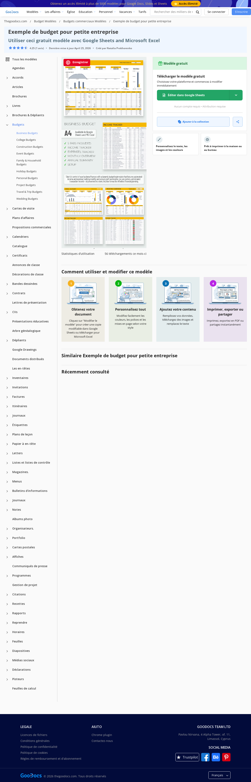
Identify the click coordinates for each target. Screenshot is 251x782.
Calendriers (20, 237)
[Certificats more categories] (7, 256)
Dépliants (19, 340)
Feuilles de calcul (24, 688)
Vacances (125, 12)
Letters (17, 453)
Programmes (21, 575)
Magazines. (20, 472)
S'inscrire (241, 12)
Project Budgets (26, 185)
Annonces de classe (26, 265)
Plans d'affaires (23, 218)
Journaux (18, 415)
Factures (18, 397)
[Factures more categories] (7, 397)
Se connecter (216, 12)
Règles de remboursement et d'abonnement (50, 759)
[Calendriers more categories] (7, 237)
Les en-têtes (21, 368)
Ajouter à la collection (193, 121)
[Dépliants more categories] (7, 341)
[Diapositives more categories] (7, 651)
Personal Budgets (27, 178)
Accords (17, 77)
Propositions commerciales (31, 227)
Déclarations (21, 670)
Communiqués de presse (29, 566)
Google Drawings (24, 350)
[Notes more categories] (7, 510)
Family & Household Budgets (28, 162)
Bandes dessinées (24, 284)
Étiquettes (19, 425)
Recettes (18, 604)
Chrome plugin (102, 735)
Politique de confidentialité (38, 747)
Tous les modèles (21, 59)
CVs (14, 312)
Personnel (106, 12)
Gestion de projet (24, 585)
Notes (16, 510)
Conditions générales (35, 741)
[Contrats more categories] (7, 294)
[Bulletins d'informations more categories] (7, 491)
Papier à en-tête (24, 444)
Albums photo (22, 519)
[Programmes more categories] (7, 576)
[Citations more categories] (7, 595)
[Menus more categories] (7, 482)
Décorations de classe (27, 274)
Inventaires (20, 378)
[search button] (198, 11)
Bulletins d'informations (29, 491)
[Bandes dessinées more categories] (7, 284)
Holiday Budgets (26, 171)
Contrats (18, 293)
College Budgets (26, 140)
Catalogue (19, 246)
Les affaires (52, 12)
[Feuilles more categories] (7, 642)
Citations (19, 594)
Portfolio (18, 538)
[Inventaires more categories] (7, 378)
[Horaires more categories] (7, 632)
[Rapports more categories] (7, 614)
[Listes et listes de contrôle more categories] (7, 463)
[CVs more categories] (7, 312)
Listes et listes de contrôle (31, 462)
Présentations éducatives (30, 321)
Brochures (19, 96)
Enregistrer (77, 62)
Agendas (18, 68)
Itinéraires (19, 406)
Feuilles (17, 641)
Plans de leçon (22, 434)
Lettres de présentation (29, 302)
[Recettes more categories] (7, 604)
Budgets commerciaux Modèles (85, 21)
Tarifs (142, 12)
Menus (17, 481)
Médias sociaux (23, 660)
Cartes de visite (23, 208)
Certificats (19, 255)
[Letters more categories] (7, 454)
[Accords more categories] (7, 78)
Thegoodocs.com (16, 21)
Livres (16, 106)
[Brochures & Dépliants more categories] (7, 116)
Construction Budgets (29, 147)
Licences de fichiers (33, 735)
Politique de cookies (34, 753)
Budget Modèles (45, 21)
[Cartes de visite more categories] (7, 209)
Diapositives (21, 651)
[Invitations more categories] (7, 388)
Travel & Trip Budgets (29, 192)
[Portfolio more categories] (7, 538)
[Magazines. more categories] (7, 472)
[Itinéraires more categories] (7, 406)
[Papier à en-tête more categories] (7, 444)
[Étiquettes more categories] (7, 425)
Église (71, 12)
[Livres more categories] (7, 106)
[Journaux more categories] (7, 416)
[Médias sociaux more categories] (7, 661)
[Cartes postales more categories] (7, 548)
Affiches (17, 557)
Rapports (19, 613)
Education (85, 12)
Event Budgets (25, 153)
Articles (17, 87)
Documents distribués (28, 359)
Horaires (18, 632)
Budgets (18, 124)
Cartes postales (23, 547)
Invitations (20, 387)
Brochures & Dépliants (28, 115)
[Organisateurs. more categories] (7, 529)
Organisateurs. (23, 528)
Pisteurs (18, 679)
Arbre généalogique (26, 331)
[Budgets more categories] (7, 125)
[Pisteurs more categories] (7, 679)
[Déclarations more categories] (7, 670)
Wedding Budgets (27, 199)
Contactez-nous (102, 741)
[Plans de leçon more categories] (7, 435)
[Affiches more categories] (7, 557)
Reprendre (19, 622)
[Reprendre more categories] (7, 623)
